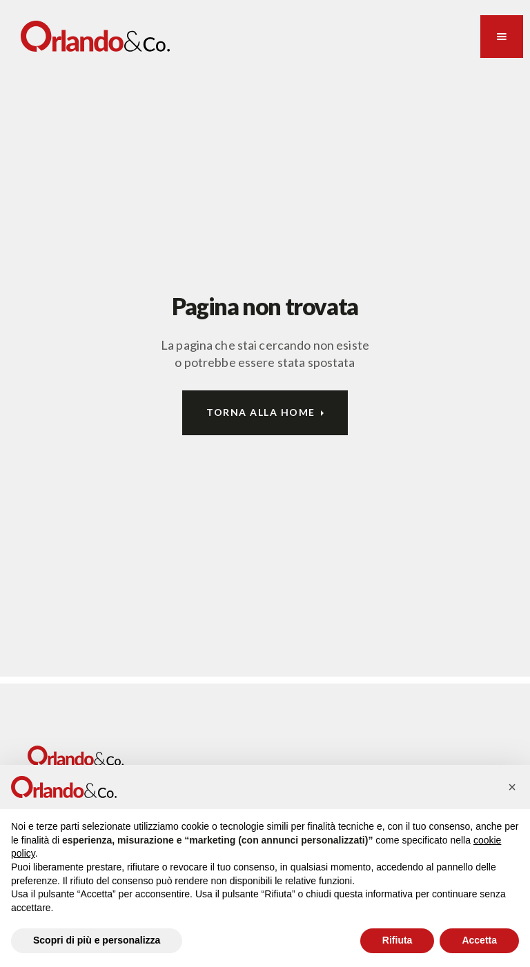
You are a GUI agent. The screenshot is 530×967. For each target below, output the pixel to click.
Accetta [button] (479, 940)
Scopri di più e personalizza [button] (96, 940)
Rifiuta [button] (397, 940)
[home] (95, 36)
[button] (501, 36)
